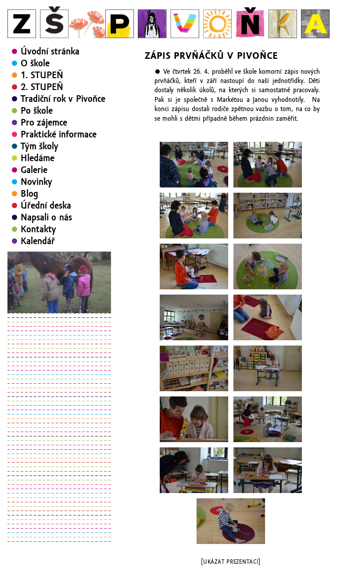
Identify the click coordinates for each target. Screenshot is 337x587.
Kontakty (38, 229)
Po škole (37, 110)
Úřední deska (46, 205)
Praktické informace (59, 134)
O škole (35, 63)
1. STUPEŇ (42, 75)
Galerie (34, 170)
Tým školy (39, 146)
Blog (29, 193)
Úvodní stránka (50, 51)
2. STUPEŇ (42, 87)
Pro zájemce (44, 122)
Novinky (36, 181)
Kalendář (38, 241)
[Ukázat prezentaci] (230, 562)
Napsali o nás (46, 217)
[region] (59, 282)
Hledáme (37, 158)
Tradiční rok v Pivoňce (63, 98)
